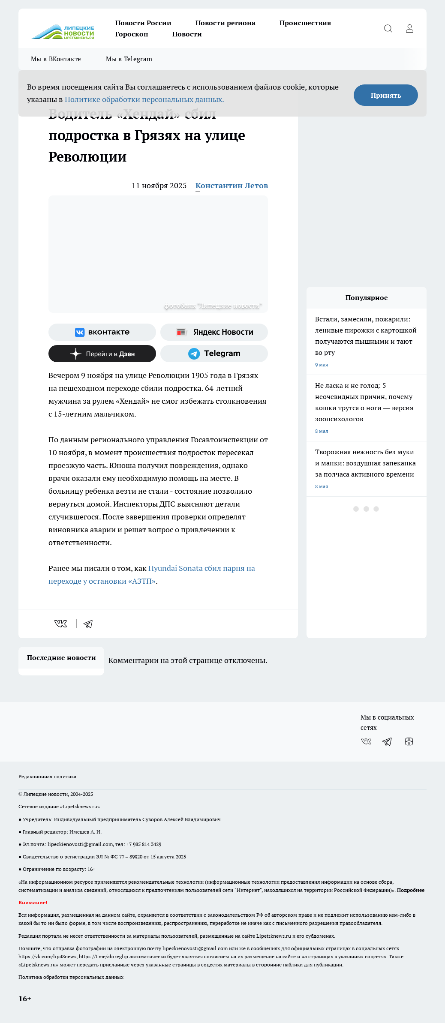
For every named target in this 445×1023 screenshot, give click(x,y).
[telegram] (90, 624)
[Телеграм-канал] (214, 353)
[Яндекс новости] (214, 332)
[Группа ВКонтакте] (102, 332)
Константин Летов (231, 185)
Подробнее (410, 890)
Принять (386, 95)
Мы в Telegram (129, 59)
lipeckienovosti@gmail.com (80, 844)
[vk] (61, 624)
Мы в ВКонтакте (56, 59)
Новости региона (225, 22)
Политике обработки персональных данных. (144, 99)
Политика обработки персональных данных (70, 977)
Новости (187, 34)
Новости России (143, 22)
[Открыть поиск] (388, 28)
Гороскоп (131, 34)
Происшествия (305, 22)
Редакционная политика (47, 776)
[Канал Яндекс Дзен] (102, 353)
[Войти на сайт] (409, 28)
